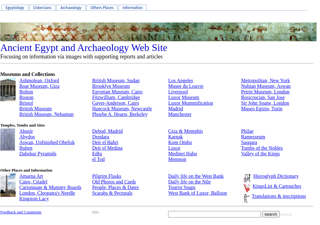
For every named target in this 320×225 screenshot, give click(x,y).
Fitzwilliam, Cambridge (116, 97)
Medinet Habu (182, 153)
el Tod (98, 159)
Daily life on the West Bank (196, 176)
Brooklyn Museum (111, 86)
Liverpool (178, 91)
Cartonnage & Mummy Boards (50, 187)
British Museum (35, 108)
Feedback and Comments (20, 212)
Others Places (102, 7)
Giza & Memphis (185, 131)
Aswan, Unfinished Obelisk (47, 142)
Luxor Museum (183, 97)
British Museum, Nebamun (46, 114)
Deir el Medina (107, 148)
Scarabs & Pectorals (112, 193)
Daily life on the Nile (189, 181)
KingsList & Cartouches (276, 186)
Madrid (175, 108)
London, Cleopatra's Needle (47, 193)
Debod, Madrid (107, 131)
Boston (26, 97)
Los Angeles (180, 80)
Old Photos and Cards (114, 181)
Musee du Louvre (185, 86)
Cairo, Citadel (33, 181)
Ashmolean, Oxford (39, 80)
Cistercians (42, 7)
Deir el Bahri (105, 142)
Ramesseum (253, 136)
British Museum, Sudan (116, 80)
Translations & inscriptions (279, 196)
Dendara (100, 136)
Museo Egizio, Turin (261, 108)
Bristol (26, 103)
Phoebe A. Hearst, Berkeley (120, 114)
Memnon (177, 159)
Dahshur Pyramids (38, 153)
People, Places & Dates (115, 187)
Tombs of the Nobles (262, 148)
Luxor (174, 148)
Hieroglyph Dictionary (275, 176)
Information (132, 7)
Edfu (97, 153)
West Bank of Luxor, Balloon (197, 193)
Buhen (25, 148)
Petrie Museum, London (265, 91)
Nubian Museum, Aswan (266, 86)
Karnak (175, 136)
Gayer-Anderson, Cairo (115, 103)
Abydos (27, 136)
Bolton (26, 91)
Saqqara (249, 142)
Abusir (26, 131)
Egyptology (15, 7)
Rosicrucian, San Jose (263, 97)
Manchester (180, 114)
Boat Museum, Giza (39, 86)
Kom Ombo (180, 142)
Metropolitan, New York (265, 80)
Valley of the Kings (260, 153)
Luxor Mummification (190, 103)
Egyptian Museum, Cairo (117, 91)
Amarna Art (31, 176)
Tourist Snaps (181, 187)
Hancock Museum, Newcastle (122, 108)
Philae (247, 131)
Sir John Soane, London (265, 103)
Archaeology (70, 7)
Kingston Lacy (34, 198)
